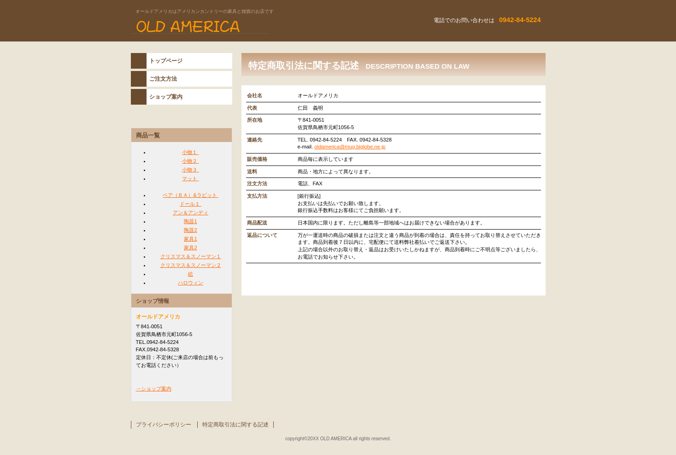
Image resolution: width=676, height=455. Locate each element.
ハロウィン (190, 282)
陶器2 (190, 230)
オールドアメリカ (246, 27)
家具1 (190, 239)
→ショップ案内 (153, 388)
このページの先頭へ (512, 286)
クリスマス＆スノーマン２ (190, 265)
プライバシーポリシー (163, 424)
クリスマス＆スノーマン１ (190, 256)
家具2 (190, 247)
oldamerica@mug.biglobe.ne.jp (349, 146)
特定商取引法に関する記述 (235, 424)
